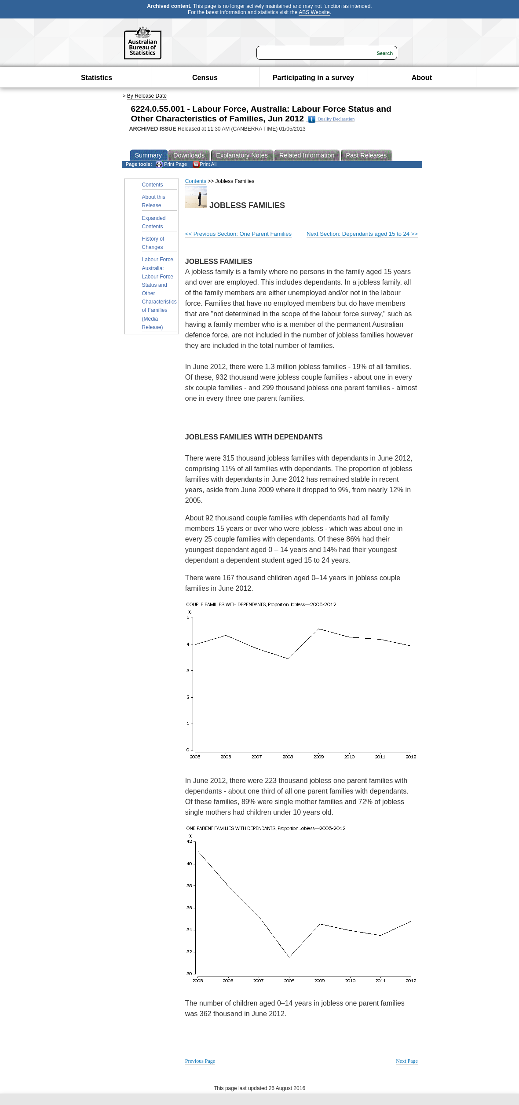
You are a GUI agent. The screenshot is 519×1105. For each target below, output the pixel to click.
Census (205, 77)
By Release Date (147, 96)
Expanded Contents (154, 222)
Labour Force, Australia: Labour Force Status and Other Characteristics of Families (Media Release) (159, 293)
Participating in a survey (313, 77)
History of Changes (153, 243)
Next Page (407, 1061)
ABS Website (314, 12)
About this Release (153, 201)
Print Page (171, 164)
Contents (152, 185)
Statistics (96, 77)
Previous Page (200, 1061)
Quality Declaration (331, 119)
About (422, 77)
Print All (204, 164)
